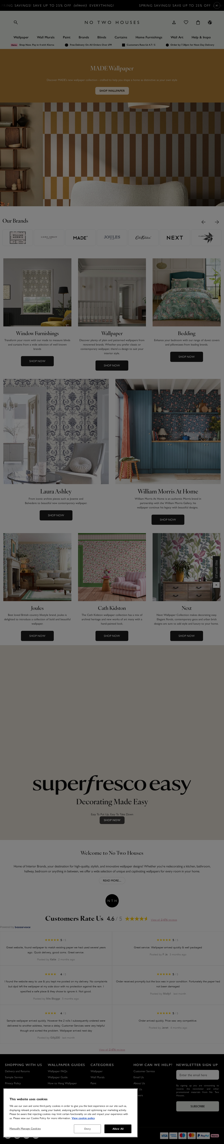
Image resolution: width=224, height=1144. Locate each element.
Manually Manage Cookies (25, 1128)
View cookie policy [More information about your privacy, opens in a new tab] (83, 1118)
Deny (87, 1128)
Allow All (118, 1128)
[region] (70, 1112)
